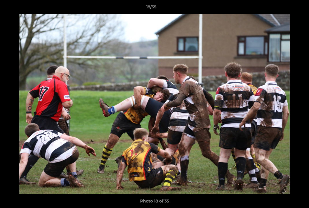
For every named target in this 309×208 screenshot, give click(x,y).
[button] (284, 8)
